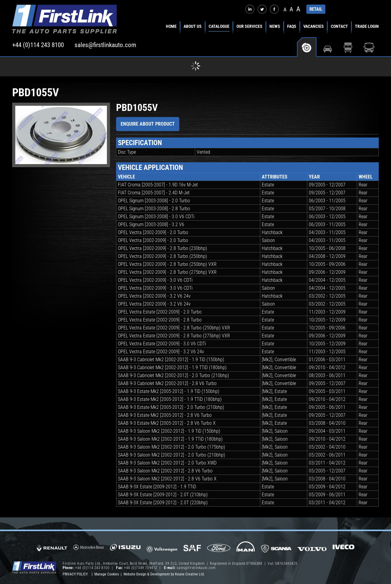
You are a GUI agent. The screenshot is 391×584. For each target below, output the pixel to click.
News (274, 26)
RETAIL (315, 9)
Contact (339, 26)
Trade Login (367, 26)
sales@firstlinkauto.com (105, 45)
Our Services (249, 26)
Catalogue (219, 26)
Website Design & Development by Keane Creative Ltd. (164, 574)
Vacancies (313, 26)
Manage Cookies (106, 574)
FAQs (291, 26)
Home (171, 26)
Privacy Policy (75, 574)
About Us (193, 26)
